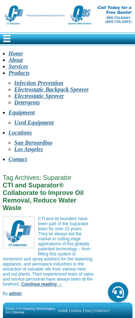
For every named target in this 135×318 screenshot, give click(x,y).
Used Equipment (34, 122)
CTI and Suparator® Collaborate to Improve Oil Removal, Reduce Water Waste (43, 197)
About (16, 60)
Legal (76, 311)
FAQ (88, 311)
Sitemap (18, 312)
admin (15, 293)
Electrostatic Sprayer (39, 96)
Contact (18, 159)
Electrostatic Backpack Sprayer (51, 89)
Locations (20, 133)
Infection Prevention (38, 83)
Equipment (22, 112)
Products (19, 73)
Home (16, 53)
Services (18, 66)
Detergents (27, 102)
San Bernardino (33, 143)
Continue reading (41, 284)
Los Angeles (28, 149)
